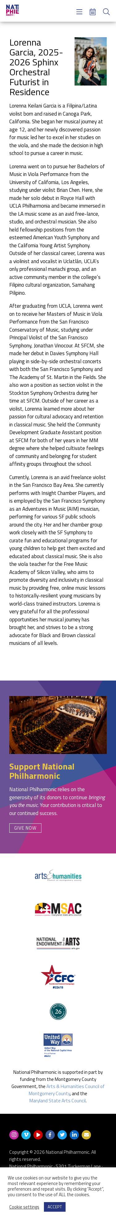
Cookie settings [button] (24, 1207)
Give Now (25, 827)
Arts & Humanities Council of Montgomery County (67, 1090)
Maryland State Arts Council (57, 1100)
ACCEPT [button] (55, 1207)
